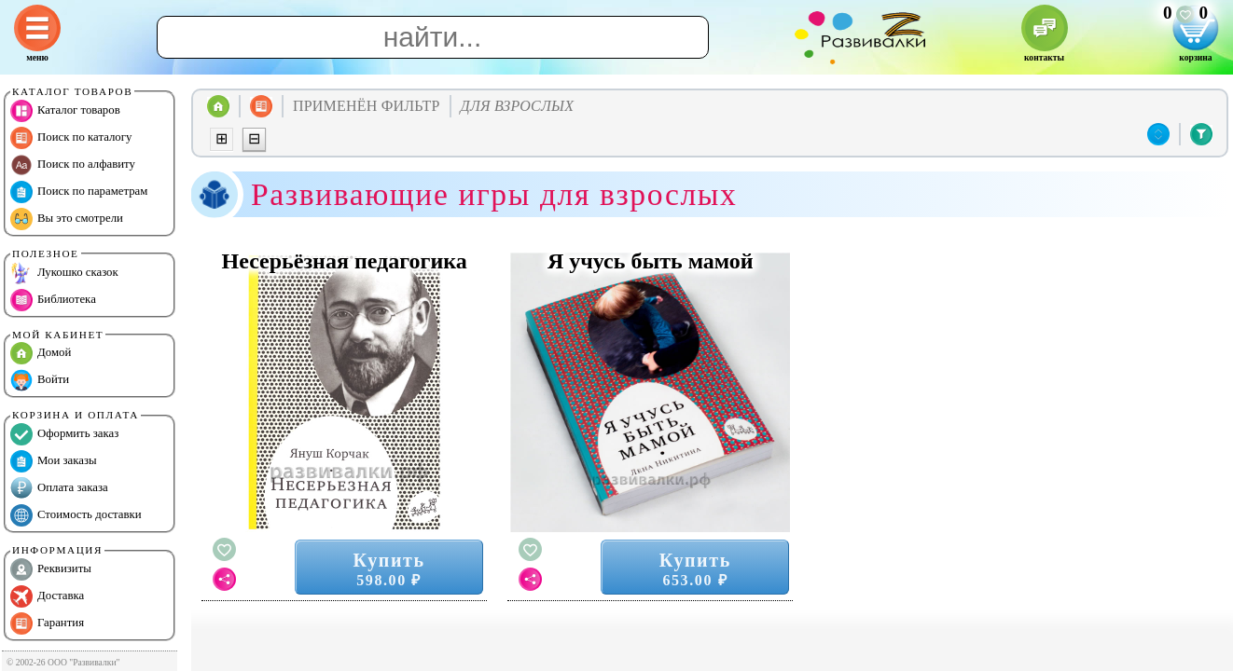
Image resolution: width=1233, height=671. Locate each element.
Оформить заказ (64, 434)
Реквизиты (50, 569)
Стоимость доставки (76, 515)
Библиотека (53, 300)
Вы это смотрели (66, 219)
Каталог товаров (65, 111)
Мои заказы (53, 461)
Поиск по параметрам (78, 192)
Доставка (47, 596)
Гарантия (47, 623)
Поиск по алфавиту (72, 165)
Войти (39, 380)
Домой (40, 353)
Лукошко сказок (64, 273)
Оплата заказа (59, 488)
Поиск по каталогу (71, 138)
